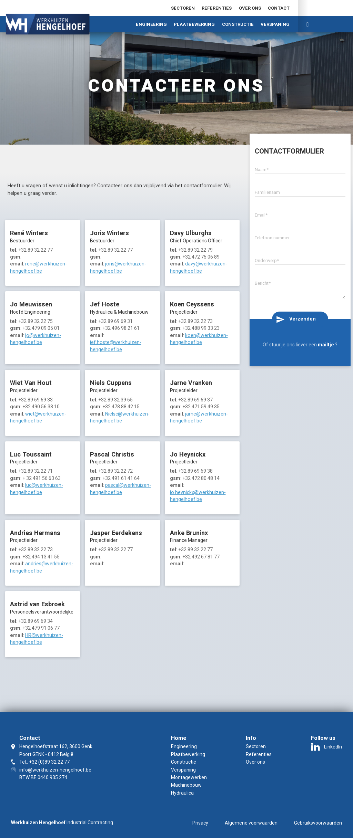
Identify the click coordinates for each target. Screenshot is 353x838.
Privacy (200, 823)
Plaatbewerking (194, 24)
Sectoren (183, 8)
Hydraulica (182, 793)
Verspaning (275, 24)
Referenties (217, 8)
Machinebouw (186, 785)
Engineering (151, 24)
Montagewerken (189, 777)
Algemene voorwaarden (251, 823)
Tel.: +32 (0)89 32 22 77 (44, 762)
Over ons (250, 8)
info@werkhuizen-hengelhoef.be (55, 770)
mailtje (326, 344)
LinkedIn (333, 747)
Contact (279, 8)
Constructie (238, 24)
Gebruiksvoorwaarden (318, 823)
